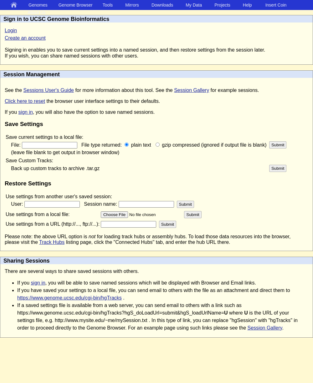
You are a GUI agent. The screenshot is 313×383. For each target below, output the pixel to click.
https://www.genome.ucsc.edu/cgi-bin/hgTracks (69, 297)
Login (11, 30)
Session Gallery (191, 90)
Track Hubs (51, 242)
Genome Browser (76, 5)
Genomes (38, 5)
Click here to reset (25, 101)
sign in (25, 112)
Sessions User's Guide (48, 90)
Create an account (25, 38)
